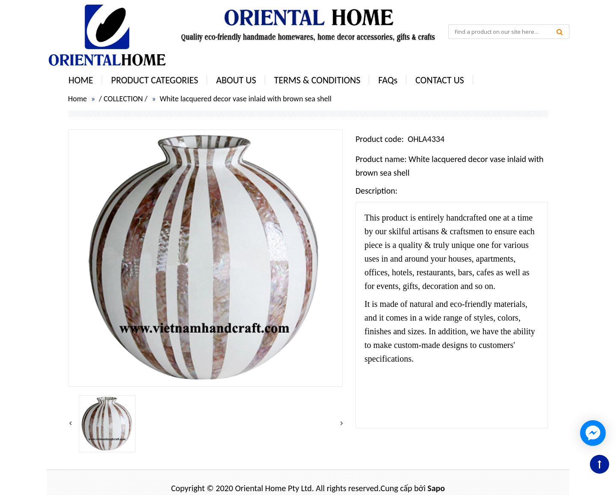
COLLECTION (123, 98)
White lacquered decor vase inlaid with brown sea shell (246, 98)
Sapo (436, 488)
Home (77, 98)
